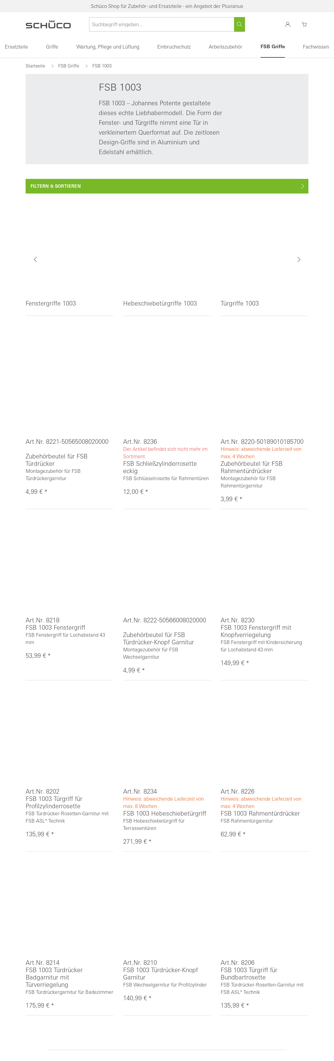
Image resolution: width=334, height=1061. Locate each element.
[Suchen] (239, 24)
